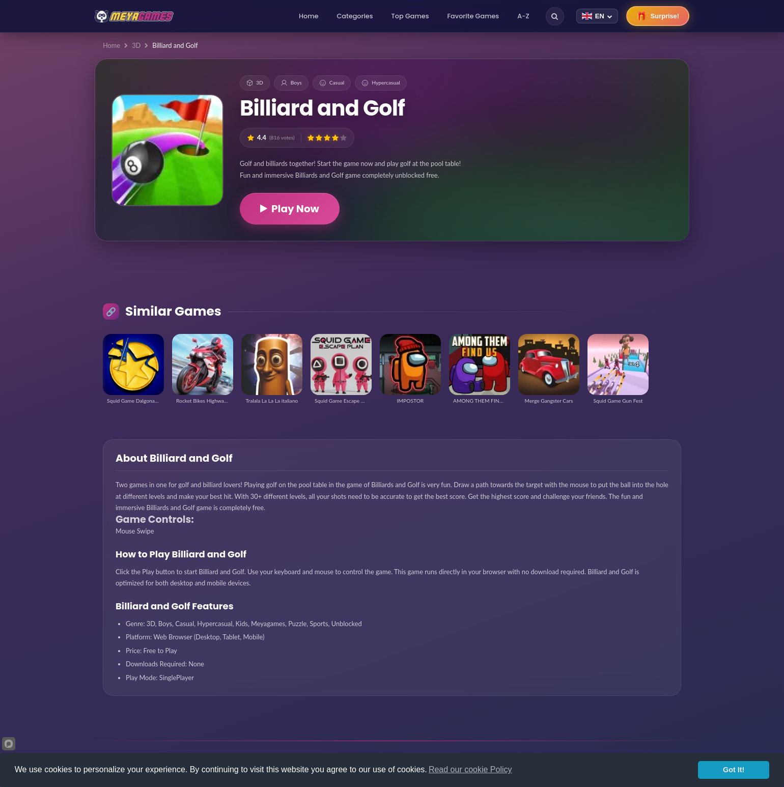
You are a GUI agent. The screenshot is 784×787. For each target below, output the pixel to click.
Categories (355, 16)
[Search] (555, 16)
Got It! (733, 770)
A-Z (523, 16)
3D (136, 45)
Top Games (410, 16)
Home (308, 16)
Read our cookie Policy (470, 769)
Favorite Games (473, 16)
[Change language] (597, 16)
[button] (310, 137)
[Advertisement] (615, 132)
